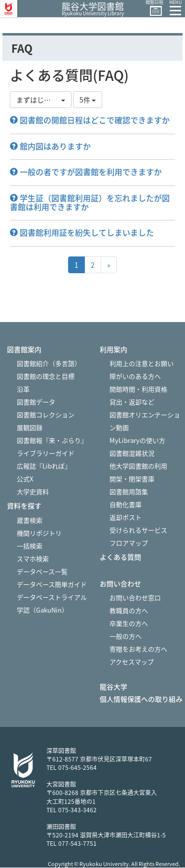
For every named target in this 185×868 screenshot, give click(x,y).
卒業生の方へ (129, 623)
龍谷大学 (113, 686)
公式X (25, 478)
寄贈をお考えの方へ (138, 648)
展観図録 (29, 427)
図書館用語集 (129, 491)
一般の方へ (126, 636)
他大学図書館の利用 (138, 465)
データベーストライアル (52, 597)
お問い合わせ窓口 (135, 597)
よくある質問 (120, 557)
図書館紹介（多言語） (49, 363)
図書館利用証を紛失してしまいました (82, 232)
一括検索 (29, 545)
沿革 (23, 389)
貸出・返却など (132, 401)
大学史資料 (33, 491)
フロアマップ (129, 542)
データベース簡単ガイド (52, 584)
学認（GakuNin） (42, 610)
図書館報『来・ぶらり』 (52, 440)
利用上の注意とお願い (142, 363)
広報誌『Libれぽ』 (44, 465)
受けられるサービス (138, 530)
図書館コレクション (45, 414)
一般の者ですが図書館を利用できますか (86, 172)
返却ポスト (126, 517)
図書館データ (36, 401)
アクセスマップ (132, 661)
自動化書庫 (126, 504)
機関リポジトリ (39, 533)
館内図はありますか (50, 146)
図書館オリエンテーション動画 (145, 421)
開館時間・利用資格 (138, 389)
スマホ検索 (33, 558)
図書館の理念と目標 (45, 376)
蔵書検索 (29, 520)
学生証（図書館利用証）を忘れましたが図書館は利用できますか (90, 202)
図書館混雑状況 (132, 453)
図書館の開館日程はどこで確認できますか (90, 120)
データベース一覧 (42, 571)
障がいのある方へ (135, 376)
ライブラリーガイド (45, 453)
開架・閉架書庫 (132, 478)
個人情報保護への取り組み (141, 699)
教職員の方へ (129, 610)
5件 (87, 100)
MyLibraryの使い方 (137, 440)
